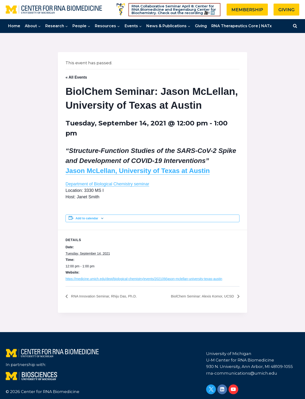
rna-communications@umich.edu (241, 373)
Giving (201, 26)
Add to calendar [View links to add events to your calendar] (87, 218)
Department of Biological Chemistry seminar (107, 184)
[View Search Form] (295, 26)
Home (14, 26)
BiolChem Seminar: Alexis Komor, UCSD (200, 296)
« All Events (76, 77)
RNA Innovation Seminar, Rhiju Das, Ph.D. (106, 296)
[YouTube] (233, 389)
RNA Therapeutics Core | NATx (241, 26)
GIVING (286, 9)
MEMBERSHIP (247, 9)
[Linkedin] (222, 389)
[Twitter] (211, 389)
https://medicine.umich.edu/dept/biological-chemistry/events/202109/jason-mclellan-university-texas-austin (144, 279)
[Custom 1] (120, 9)
